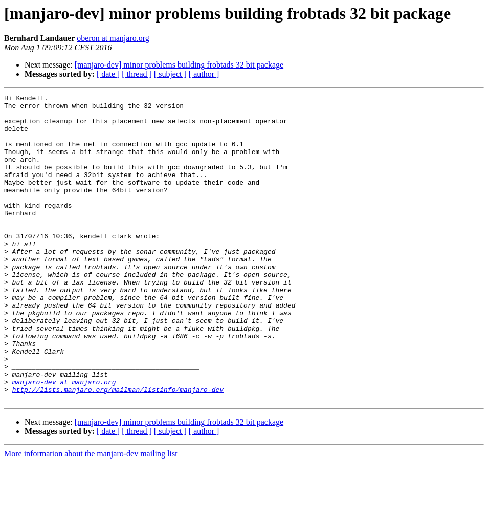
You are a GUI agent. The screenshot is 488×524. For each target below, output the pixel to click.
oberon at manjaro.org (113, 38)
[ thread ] (137, 74)
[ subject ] (170, 74)
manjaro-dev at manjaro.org (64, 440)
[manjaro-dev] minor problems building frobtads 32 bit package (179, 64)
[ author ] (204, 74)
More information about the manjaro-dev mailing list (91, 515)
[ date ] (108, 74)
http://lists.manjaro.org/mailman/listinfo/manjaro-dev (118, 449)
